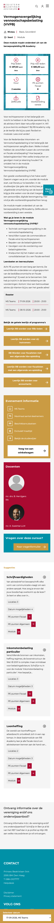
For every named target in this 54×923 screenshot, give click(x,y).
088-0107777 (12, 879)
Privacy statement (13, 896)
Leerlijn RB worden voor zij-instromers (25, 341)
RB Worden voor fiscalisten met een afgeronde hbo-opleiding (25, 355)
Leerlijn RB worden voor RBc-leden (25, 329)
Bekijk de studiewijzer (25, 438)
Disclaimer (9, 893)
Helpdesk (9, 883)
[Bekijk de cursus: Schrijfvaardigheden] (27, 605)
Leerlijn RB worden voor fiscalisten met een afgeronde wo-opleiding (25, 368)
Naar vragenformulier (29, 546)
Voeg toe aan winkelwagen (25, 450)
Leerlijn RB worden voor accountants (25, 382)
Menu (47, 6)
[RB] (11, 7)
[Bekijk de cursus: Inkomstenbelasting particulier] (27, 679)
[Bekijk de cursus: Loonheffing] (27, 754)
